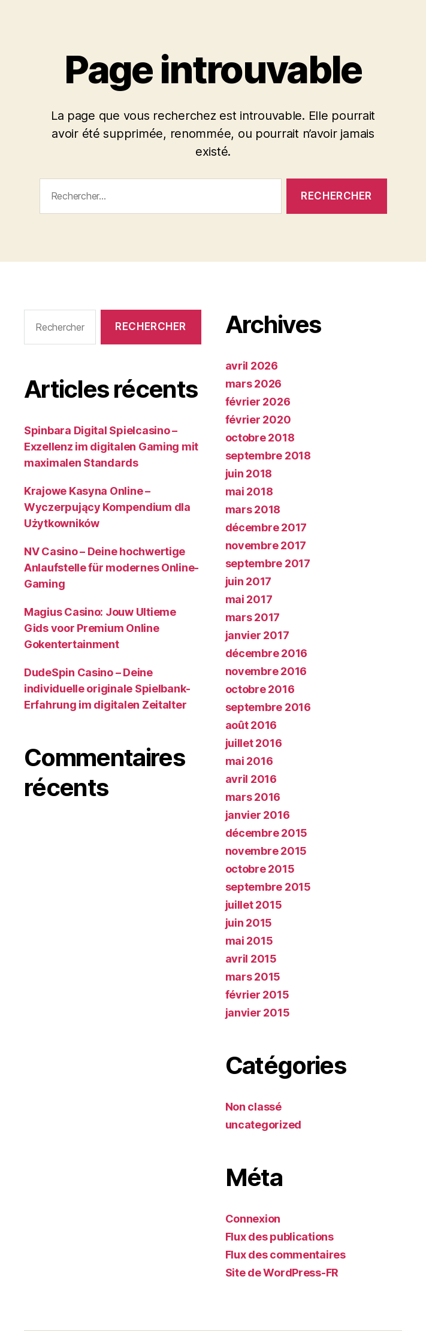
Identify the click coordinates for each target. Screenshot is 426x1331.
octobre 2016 (260, 689)
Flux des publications (279, 1236)
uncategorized (263, 1124)
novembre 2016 (266, 671)
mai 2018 (249, 491)
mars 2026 (253, 383)
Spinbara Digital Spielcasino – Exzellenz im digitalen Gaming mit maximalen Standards (111, 446)
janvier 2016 (257, 815)
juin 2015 (249, 922)
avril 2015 (251, 958)
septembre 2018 (268, 455)
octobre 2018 (260, 437)
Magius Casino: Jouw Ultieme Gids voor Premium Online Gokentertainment (100, 628)
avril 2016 (251, 779)
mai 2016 (249, 761)
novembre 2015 (266, 851)
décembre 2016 (266, 653)
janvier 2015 (257, 1012)
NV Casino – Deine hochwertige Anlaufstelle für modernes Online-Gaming (111, 567)
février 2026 (258, 401)
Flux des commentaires (285, 1254)
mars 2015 (253, 976)
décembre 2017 (266, 527)
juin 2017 (248, 581)
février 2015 (257, 994)
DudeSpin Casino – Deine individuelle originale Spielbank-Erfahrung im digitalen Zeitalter (107, 688)
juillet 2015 (253, 905)
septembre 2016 (268, 707)
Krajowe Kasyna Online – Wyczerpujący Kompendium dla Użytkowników (107, 507)
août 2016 (251, 725)
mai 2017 (249, 599)
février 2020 (258, 419)
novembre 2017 (266, 545)
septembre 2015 (268, 887)
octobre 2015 (260, 869)
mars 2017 (252, 617)
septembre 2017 (267, 563)
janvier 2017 (257, 635)
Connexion (253, 1218)
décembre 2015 (266, 833)
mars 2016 (253, 797)
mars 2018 (253, 509)
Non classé (253, 1106)
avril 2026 (251, 365)
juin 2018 (249, 473)
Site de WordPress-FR (282, 1272)
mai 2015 (249, 940)
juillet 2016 (253, 743)
